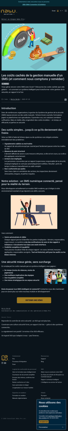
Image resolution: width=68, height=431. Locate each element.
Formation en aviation (19, 395)
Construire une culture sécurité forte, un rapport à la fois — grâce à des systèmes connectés (32, 326)
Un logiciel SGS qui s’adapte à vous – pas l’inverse (20, 336)
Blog (42, 361)
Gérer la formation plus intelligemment (24, 372)
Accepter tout (44, 421)
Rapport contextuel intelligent (50, 379)
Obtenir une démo (34, 300)
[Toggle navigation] (65, 10)
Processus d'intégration (19, 361)
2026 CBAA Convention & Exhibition (34, 4)
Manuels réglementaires (19, 398)
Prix (13, 359)
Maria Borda (5, 308)
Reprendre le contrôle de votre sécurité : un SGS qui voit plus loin (25, 321)
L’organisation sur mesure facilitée (22, 388)
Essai (53, 11)
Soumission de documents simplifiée (23, 375)
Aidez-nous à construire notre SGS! (51, 372)
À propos (44, 395)
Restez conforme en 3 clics (20, 382)
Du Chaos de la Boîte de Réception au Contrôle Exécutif (52, 376)
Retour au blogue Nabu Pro (12, 19)
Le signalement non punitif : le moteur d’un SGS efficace (22, 331)
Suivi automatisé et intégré (20, 385)
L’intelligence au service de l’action (51, 382)
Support (43, 359)
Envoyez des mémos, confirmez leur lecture (23, 378)
